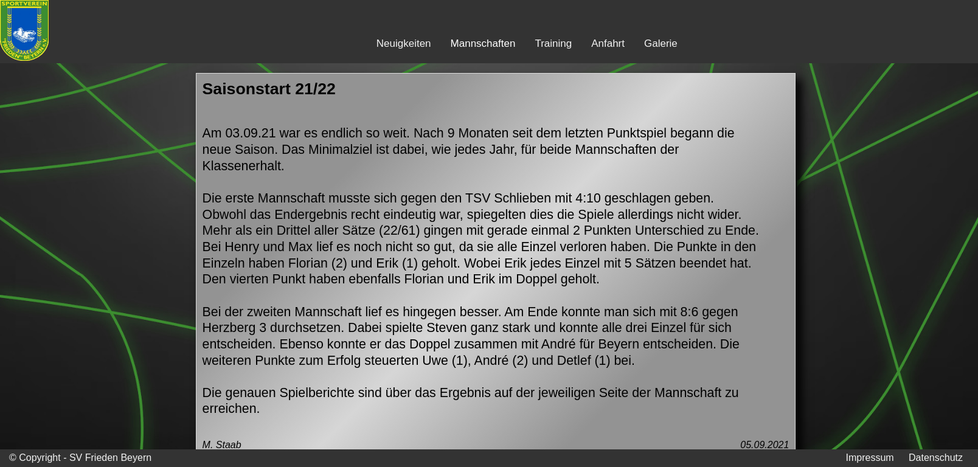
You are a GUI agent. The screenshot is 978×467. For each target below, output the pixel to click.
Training (553, 43)
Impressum (869, 457)
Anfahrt (608, 43)
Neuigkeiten (403, 43)
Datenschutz (936, 457)
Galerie (661, 43)
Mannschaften (483, 43)
